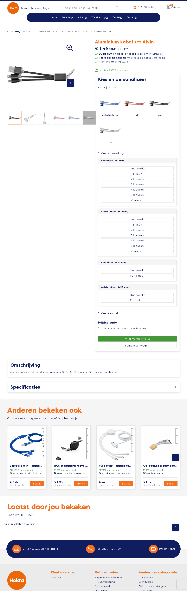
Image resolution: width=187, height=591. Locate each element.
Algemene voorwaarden (109, 545)
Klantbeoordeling (113, 61)
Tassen (131, 17)
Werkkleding (98, 17)
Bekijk (37, 451)
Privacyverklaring (105, 549)
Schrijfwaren (146, 549)
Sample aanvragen (137, 313)
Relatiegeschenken (73, 17)
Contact (15, 569)
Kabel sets (73, 31)
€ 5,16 (153, 451)
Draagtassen (146, 558)
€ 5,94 (63, 451)
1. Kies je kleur (107, 87)
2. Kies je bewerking (111, 121)
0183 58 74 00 (146, 7)
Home (27, 31)
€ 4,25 (19, 451)
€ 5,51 (108, 451)
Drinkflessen (146, 545)
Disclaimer (101, 558)
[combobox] (88, 8)
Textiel (116, 17)
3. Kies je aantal (108, 281)
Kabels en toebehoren (51, 31)
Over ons (56, 545)
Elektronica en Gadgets (152, 554)
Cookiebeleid (102, 554)
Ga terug (14, 31)
